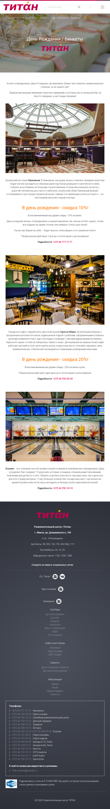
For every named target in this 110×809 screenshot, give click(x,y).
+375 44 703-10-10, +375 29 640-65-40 (31, 731)
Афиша (55, 684)
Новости (55, 694)
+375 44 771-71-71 (62, 242)
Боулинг (55, 617)
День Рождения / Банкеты (55, 667)
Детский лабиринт (55, 614)
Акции (55, 687)
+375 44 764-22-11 (21, 755)
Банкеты (44, 17)
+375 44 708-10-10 (21, 724)
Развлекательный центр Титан (21, 17)
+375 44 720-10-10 (21, 717)
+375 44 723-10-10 (21, 721)
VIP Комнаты (55, 635)
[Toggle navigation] (103, 7)
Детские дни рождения (55, 670)
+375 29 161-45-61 (21, 735)
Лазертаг (55, 621)
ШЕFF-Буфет (55, 654)
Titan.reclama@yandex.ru (24, 770)
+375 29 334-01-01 (21, 745)
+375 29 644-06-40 (21, 741)
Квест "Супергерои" (55, 628)
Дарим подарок (55, 691)
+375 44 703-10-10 (63, 488)
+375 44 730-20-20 (63, 378)
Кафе (55, 631)
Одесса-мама (55, 651)
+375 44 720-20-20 (21, 738)
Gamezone (55, 624)
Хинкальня (55, 647)
